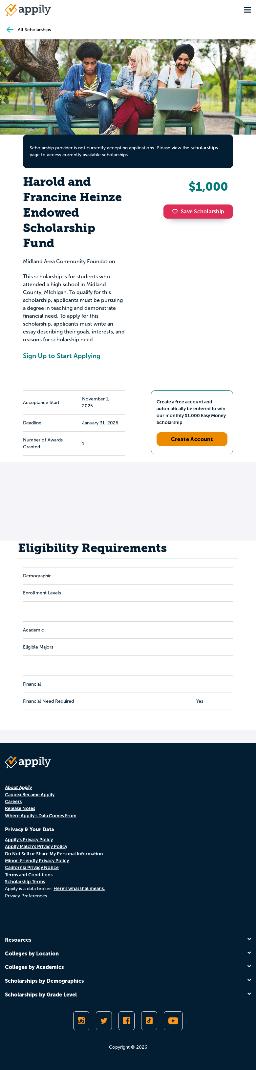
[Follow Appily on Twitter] (104, 1020)
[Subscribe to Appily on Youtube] (173, 1020)
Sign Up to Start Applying (61, 355)
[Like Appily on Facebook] (126, 1020)
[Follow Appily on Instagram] (81, 1020)
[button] (176, 211)
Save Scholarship (198, 211)
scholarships (204, 147)
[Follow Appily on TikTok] (149, 1020)
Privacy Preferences (26, 895)
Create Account (192, 439)
